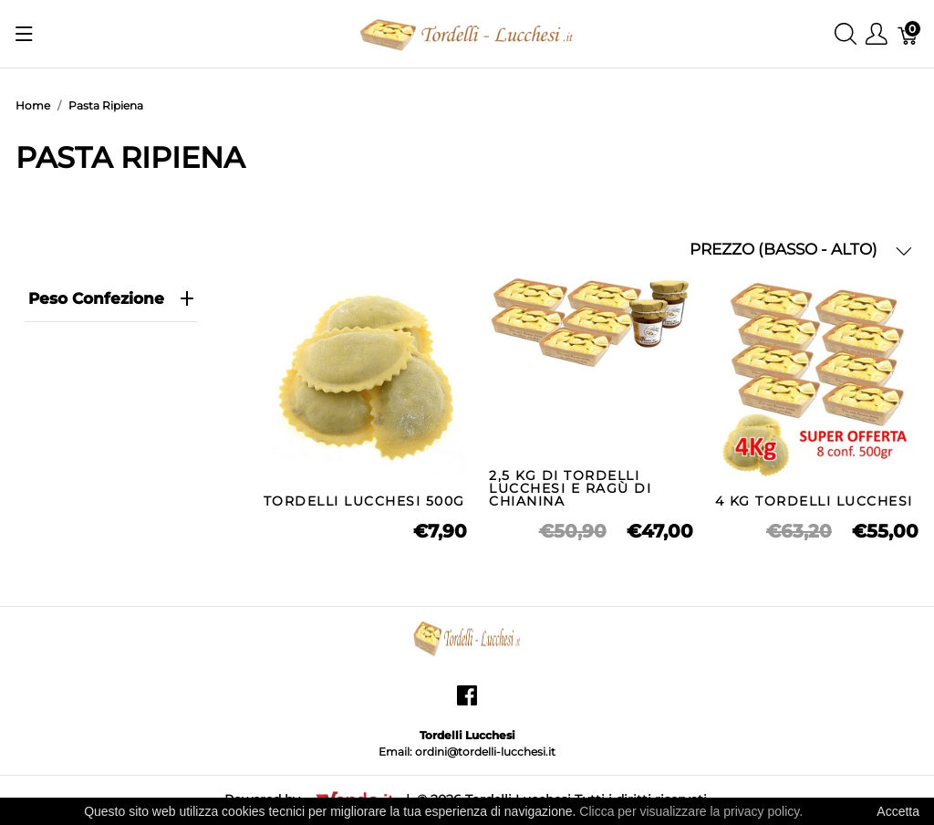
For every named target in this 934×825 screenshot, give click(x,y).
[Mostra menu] (24, 34)
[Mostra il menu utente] (876, 34)
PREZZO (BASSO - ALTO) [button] (801, 249)
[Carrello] (908, 34)
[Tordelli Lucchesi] (467, 32)
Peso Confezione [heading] (111, 298)
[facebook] (467, 702)
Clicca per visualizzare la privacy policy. (691, 811)
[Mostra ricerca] (845, 34)
